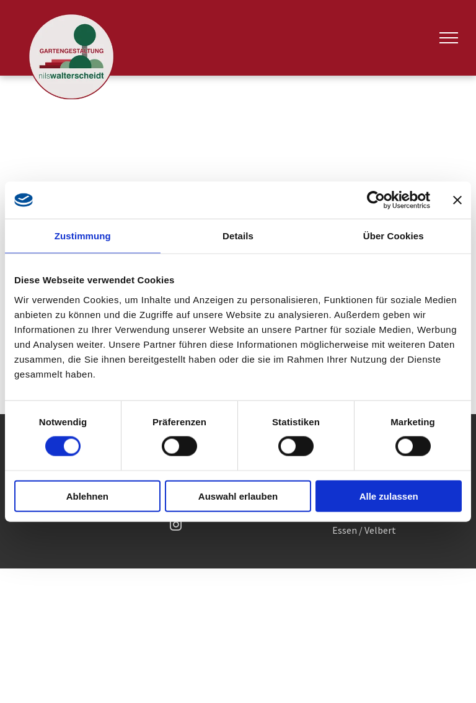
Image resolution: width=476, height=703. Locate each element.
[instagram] (176, 526)
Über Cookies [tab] (393, 236)
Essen (344, 530)
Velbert (380, 530)
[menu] (449, 38)
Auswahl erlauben (238, 495)
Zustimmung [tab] (83, 236)
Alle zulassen (388, 495)
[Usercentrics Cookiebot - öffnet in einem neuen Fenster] (376, 200)
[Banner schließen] (457, 200)
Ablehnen (87, 495)
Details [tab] (238, 236)
